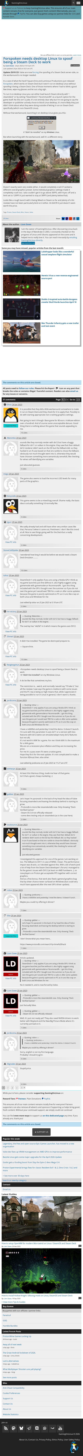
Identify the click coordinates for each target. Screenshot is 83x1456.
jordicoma (11, 700)
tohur (5, 575)
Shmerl (10, 636)
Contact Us (8, 1403)
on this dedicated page (53, 1115)
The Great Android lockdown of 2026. (19, 1352)
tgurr (9, 522)
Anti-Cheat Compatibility (13, 1388)
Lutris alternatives (11, 1361)
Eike (9, 915)
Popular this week (11, 1139)
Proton (9, 212)
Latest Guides (9, 1194)
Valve (31, 212)
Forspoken (8, 83)
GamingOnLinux (19, 3)
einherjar (11, 768)
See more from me (28, 243)
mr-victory (11, 611)
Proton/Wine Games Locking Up (17, 1336)
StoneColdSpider (10, 550)
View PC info (10, 542)
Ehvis (9, 404)
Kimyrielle (11, 496)
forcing (35, 72)
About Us (7, 1409)
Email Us (6, 1189)
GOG (74, 13)
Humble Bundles (10, 1326)
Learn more (77, 55)
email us (74, 391)
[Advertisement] (41, 36)
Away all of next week (12, 1344)
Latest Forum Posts (12, 1331)
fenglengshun (13, 664)
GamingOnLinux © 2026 (69, 1434)
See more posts (10, 1377)
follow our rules (26, 388)
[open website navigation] (78, 3)
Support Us (8, 1398)
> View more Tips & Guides (13, 1302)
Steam (27, 212)
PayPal (21, 13)
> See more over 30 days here (16, 1175)
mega (5, 474)
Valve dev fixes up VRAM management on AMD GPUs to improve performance (37, 1151)
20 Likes (6, 218)
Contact (6, 1184)
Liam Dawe (9, 66)
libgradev (11, 1064)
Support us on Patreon (13, 8)
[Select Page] (22, 1087)
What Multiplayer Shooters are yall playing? (22, 1369)
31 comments (75, 65)
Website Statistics (11, 1414)
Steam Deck (16, 212)
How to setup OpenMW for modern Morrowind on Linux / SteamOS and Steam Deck (41, 1242)
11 (80, 1246)
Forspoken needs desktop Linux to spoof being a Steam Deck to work (37, 60)
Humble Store (8, 16)
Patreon (21, 1098)
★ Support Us (41, 1132)
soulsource (12, 824)
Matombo (11, 438)
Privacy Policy (45, 1439)
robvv (9, 890)
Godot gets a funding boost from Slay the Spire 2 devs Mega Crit (31, 1162)
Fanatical (7, 1315)
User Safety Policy (72, 1439)
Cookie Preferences (11, 1393)
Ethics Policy (57, 1439)
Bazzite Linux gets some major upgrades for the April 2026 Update (32, 1157)
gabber (10, 794)
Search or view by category (14, 1180)
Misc (22, 212)
